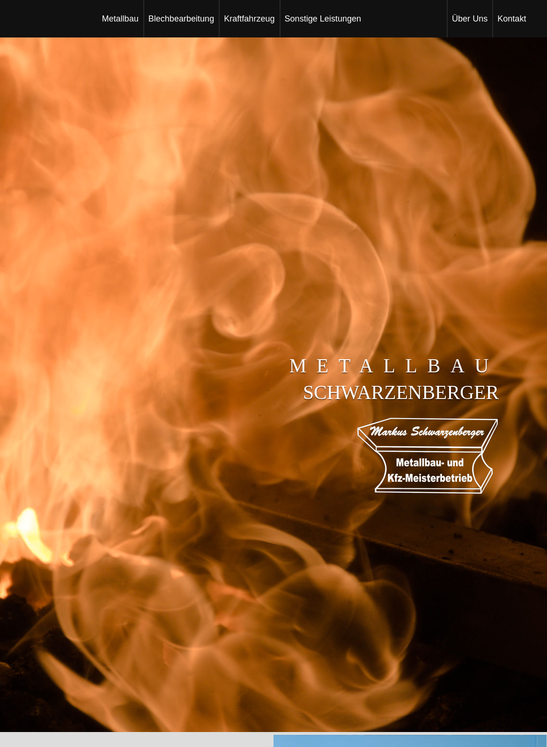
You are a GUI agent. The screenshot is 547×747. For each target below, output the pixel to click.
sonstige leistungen (323, 18)
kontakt (511, 18)
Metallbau (120, 18)
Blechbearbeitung (181, 18)
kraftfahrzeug (249, 18)
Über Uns (470, 18)
